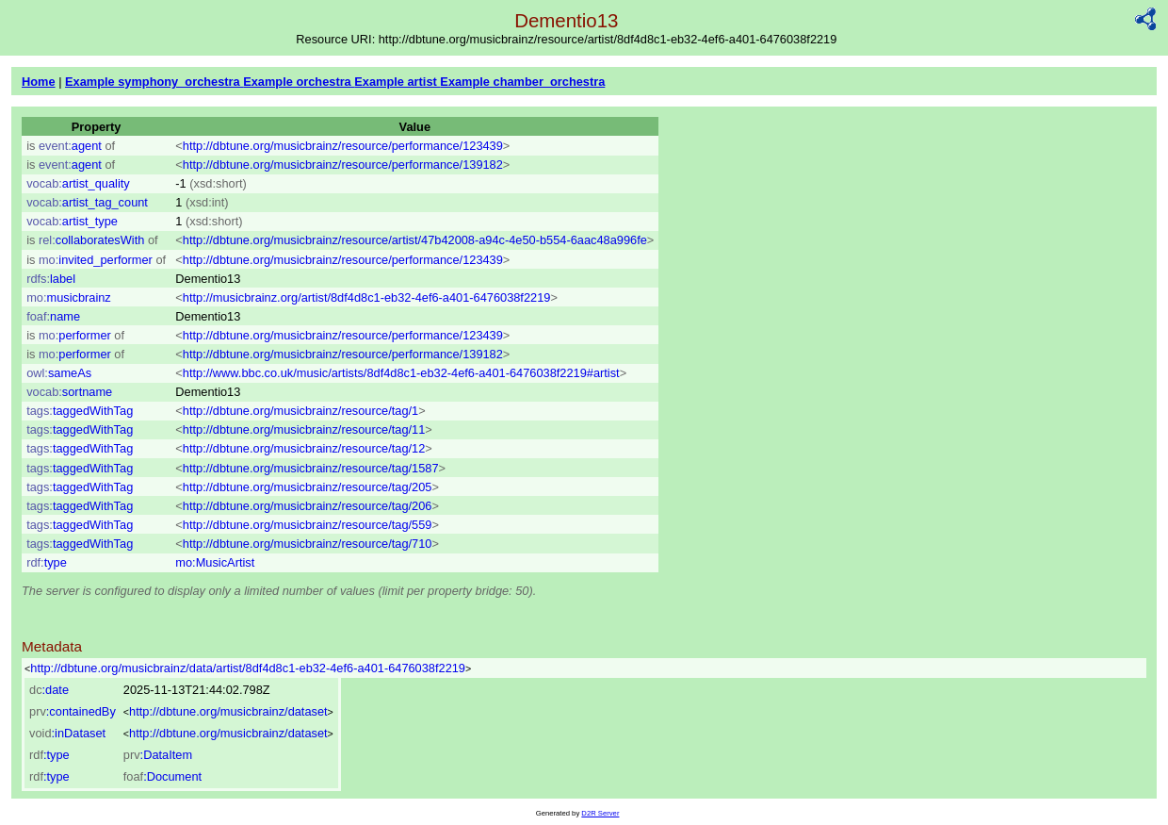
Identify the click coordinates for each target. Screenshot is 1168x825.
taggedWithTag (79, 411)
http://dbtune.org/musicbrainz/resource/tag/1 (300, 411)
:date (49, 690)
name (53, 316)
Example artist (397, 81)
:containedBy (72, 711)
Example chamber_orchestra (522, 81)
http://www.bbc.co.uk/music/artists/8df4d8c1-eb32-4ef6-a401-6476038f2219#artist (401, 373)
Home (39, 81)
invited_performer (96, 260)
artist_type (72, 221)
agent (70, 146)
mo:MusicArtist (214, 562)
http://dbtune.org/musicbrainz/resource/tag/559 (307, 525)
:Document (162, 776)
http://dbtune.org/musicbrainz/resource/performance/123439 (343, 146)
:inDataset (67, 733)
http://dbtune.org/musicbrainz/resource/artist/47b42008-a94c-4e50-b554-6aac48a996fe (415, 240)
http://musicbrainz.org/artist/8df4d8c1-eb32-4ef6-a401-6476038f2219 (367, 297)
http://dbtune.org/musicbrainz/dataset (228, 711)
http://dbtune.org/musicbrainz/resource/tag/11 (304, 429)
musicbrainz (68, 297)
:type (49, 755)
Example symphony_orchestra (154, 81)
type (46, 562)
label (50, 279)
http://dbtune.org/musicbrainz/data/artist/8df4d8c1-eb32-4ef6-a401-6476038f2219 (247, 668)
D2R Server (600, 813)
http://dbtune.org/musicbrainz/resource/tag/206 (307, 506)
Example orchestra (298, 81)
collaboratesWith (91, 240)
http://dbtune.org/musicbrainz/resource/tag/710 (307, 543)
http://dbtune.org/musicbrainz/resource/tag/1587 (311, 468)
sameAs (58, 373)
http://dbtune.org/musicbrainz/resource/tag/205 (307, 487)
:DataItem (157, 755)
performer (75, 335)
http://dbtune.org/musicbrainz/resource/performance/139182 (343, 164)
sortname (69, 392)
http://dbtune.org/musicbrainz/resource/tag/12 (304, 448)
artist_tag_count (87, 202)
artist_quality (78, 183)
